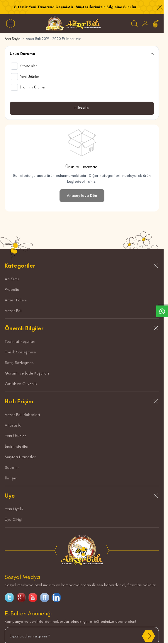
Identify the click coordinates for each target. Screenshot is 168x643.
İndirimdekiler (17, 446)
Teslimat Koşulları (20, 341)
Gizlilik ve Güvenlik (21, 383)
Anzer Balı (13, 310)
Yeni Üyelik (14, 508)
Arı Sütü (12, 278)
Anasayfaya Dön (82, 195)
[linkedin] (56, 597)
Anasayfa (13, 425)
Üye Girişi (13, 519)
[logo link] (73, 23)
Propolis (12, 289)
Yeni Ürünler (15, 435)
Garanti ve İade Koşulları (27, 373)
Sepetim (12, 467)
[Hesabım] (145, 23)
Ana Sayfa (13, 39)
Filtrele (81, 107)
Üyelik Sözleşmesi (20, 352)
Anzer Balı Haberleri (22, 414)
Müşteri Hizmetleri (21, 456)
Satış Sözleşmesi (19, 362)
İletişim (11, 478)
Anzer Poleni (16, 300)
